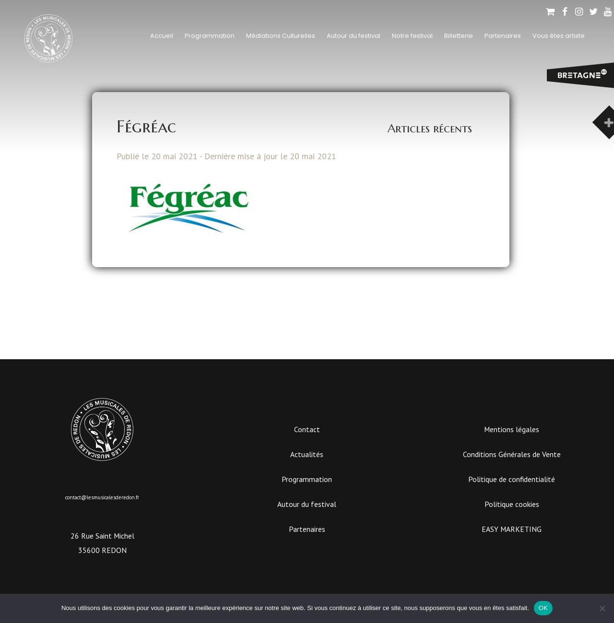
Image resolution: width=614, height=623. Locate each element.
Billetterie (458, 36)
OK (543, 607)
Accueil (161, 36)
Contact (307, 429)
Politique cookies (511, 504)
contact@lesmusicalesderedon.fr (102, 497)
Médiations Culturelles (280, 36)
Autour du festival (353, 36)
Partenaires (502, 36)
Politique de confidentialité (511, 479)
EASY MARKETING (512, 529)
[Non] (602, 608)
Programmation (210, 36)
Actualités (306, 454)
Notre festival (412, 36)
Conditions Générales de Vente (512, 454)
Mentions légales (511, 429)
